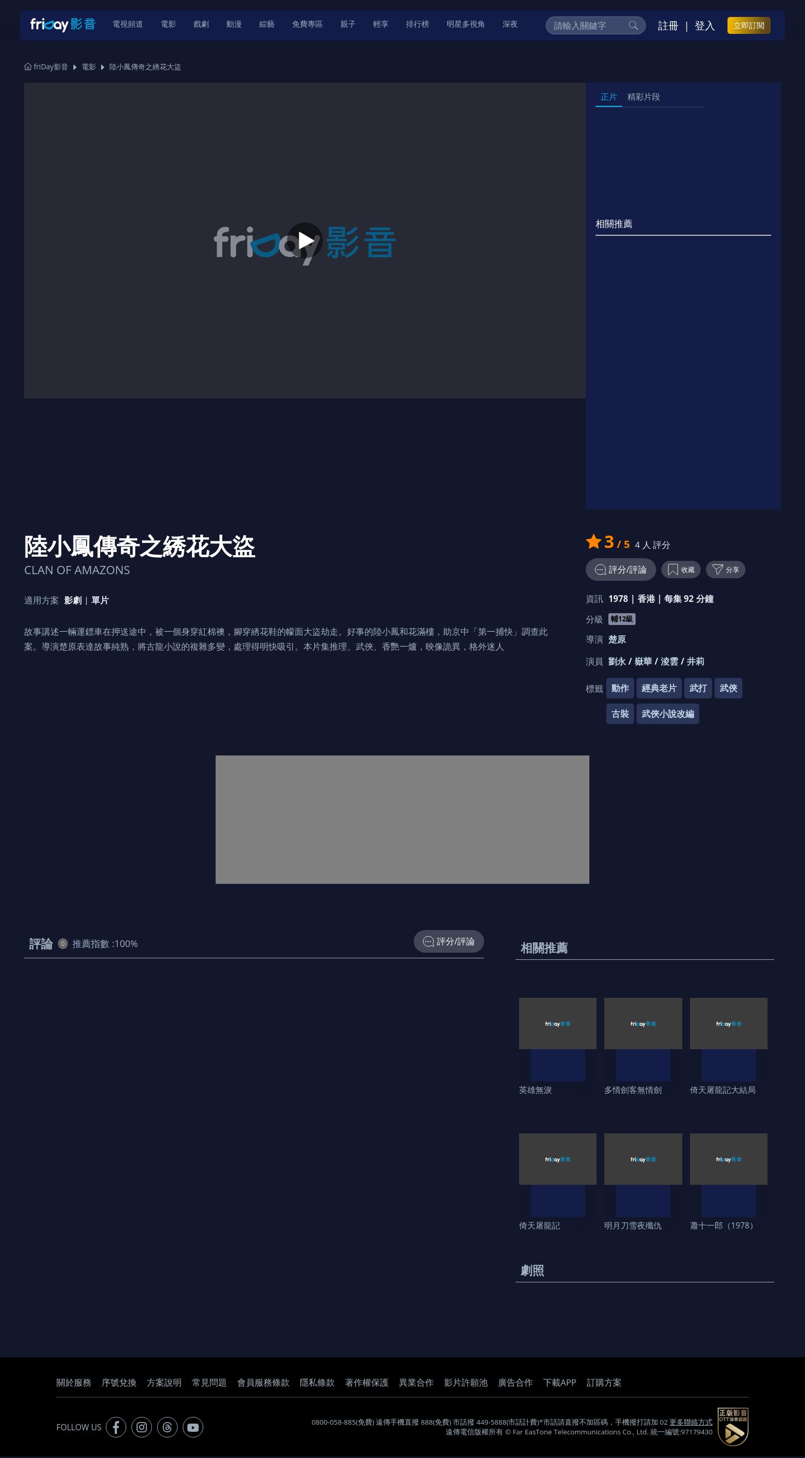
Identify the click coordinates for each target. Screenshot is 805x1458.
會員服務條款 (263, 1384)
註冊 (668, 26)
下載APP (560, 1384)
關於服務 (73, 1384)
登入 (705, 26)
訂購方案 (604, 1384)
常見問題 (209, 1384)
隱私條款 (317, 1384)
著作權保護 (367, 1384)
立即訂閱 (749, 26)
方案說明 (164, 1384)
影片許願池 (466, 1384)
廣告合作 (515, 1384)
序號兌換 (119, 1384)
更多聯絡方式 (691, 1423)
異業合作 (416, 1384)
